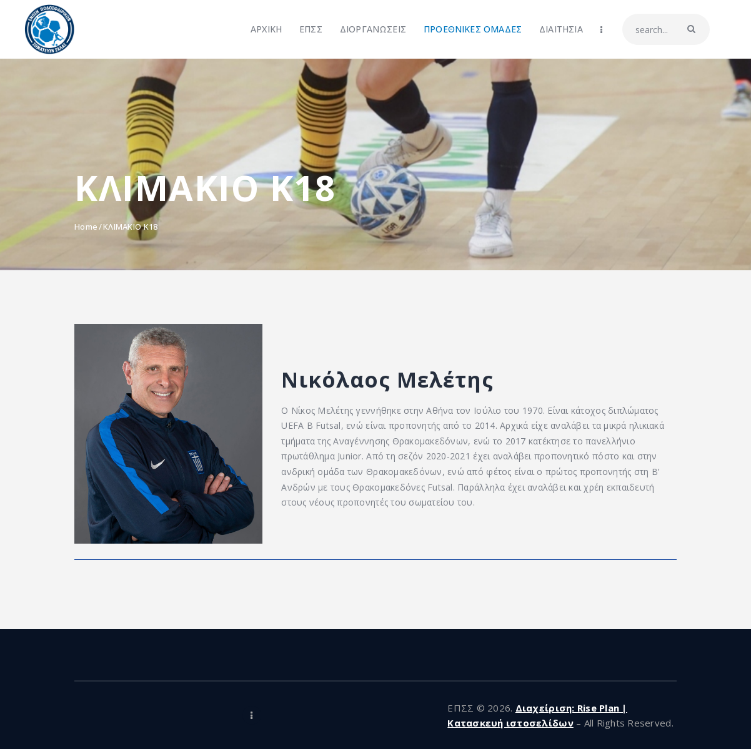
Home (85, 226)
